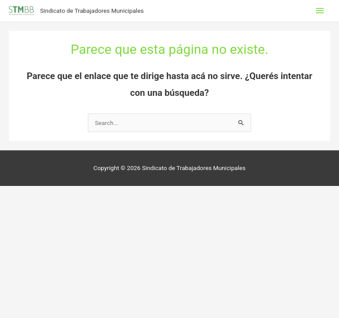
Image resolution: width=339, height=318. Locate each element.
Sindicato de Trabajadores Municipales (92, 10)
